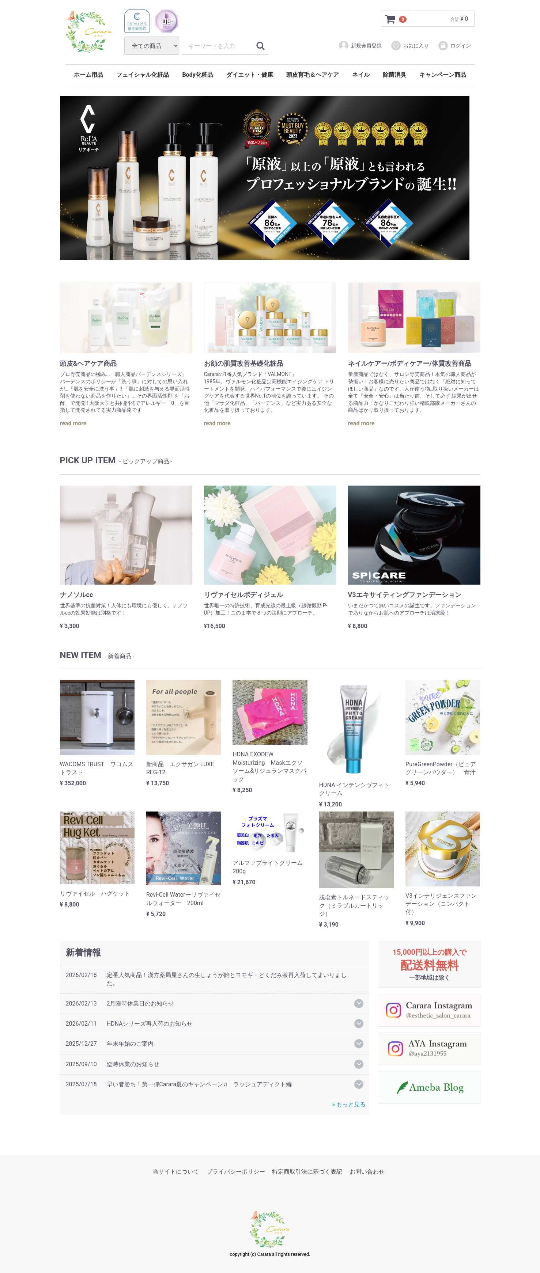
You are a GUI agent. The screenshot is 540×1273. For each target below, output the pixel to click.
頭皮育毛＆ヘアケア (312, 74)
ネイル (361, 74)
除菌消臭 (394, 74)
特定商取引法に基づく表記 (307, 1171)
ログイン (454, 45)
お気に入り (409, 45)
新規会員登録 (360, 45)
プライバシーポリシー (236, 1171)
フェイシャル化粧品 (142, 74)
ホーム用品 (88, 74)
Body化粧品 (197, 74)
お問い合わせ (367, 1171)
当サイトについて (175, 1171)
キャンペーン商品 (442, 74)
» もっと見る (349, 1104)
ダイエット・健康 (249, 74)
